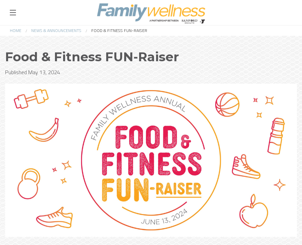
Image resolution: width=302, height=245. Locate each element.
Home (15, 30)
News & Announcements (56, 30)
